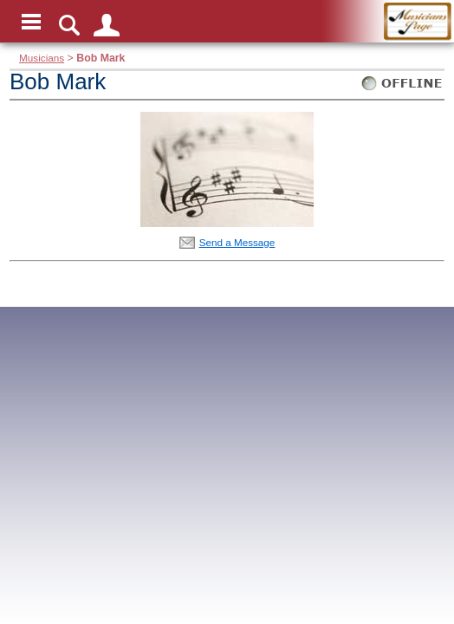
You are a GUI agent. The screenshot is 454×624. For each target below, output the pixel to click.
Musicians (41, 57)
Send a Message (237, 242)
